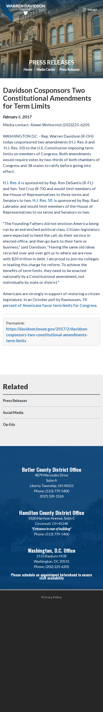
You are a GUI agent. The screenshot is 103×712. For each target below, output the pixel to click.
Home (28, 69)
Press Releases (51, 62)
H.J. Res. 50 (42, 200)
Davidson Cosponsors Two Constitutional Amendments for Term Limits (47, 98)
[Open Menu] (89, 10)
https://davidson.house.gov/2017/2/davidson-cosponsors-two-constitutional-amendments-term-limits (47, 335)
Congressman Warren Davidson (25, 10)
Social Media (13, 412)
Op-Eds (9, 424)
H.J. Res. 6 (11, 182)
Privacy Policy (51, 597)
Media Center (45, 69)
